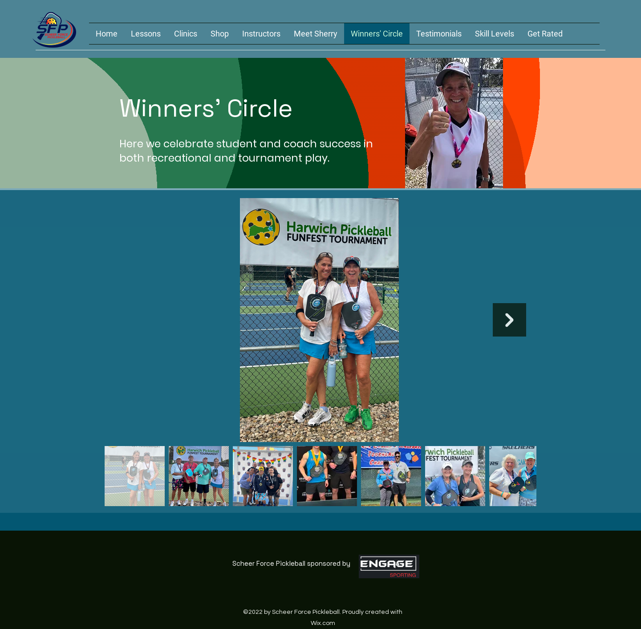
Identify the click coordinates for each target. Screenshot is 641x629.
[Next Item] (509, 320)
